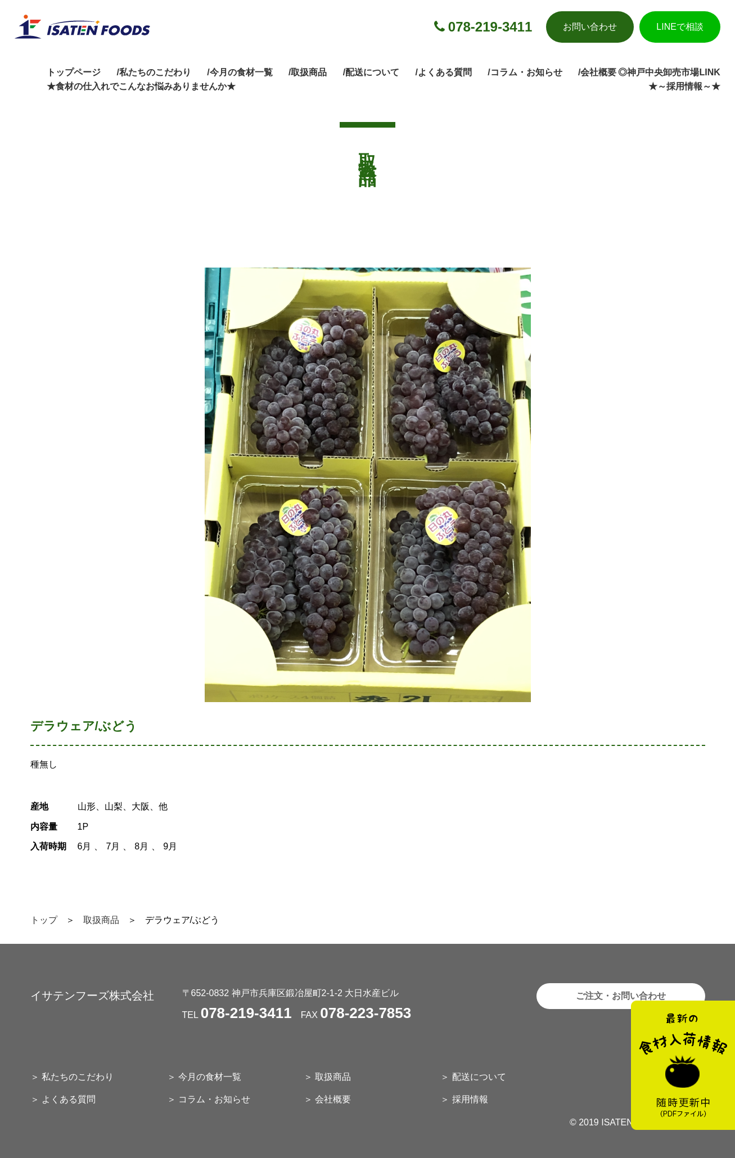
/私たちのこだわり (153, 72)
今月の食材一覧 (209, 1077)
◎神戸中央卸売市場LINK (669, 72)
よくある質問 (69, 1099)
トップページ (74, 72)
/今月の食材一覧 (239, 72)
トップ (43, 920)
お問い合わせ (590, 26)
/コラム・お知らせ (525, 72)
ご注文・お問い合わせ (621, 996)
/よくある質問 (443, 72)
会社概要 (333, 1099)
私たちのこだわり (78, 1077)
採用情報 (470, 1099)
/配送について (371, 72)
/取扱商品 (307, 72)
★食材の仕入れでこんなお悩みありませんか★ (141, 86)
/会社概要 (597, 72)
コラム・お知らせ (214, 1099)
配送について (479, 1077)
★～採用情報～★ (684, 86)
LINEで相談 (680, 26)
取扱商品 (101, 920)
